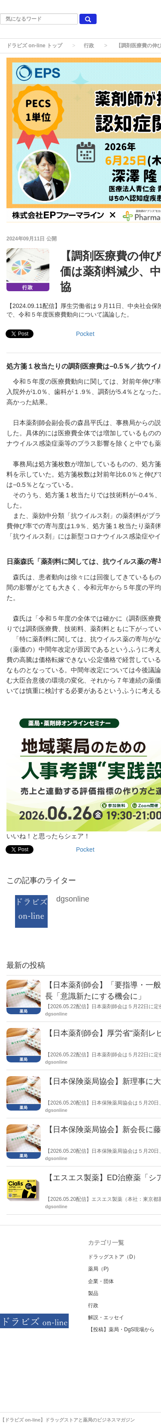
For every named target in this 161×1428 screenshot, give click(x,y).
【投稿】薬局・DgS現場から (121, 1329)
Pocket (85, 333)
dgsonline (72, 899)
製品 (93, 1293)
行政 (89, 46)
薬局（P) (98, 1269)
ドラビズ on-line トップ (34, 46)
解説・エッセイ (106, 1317)
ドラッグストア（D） (113, 1257)
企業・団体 (101, 1281)
